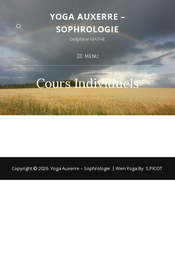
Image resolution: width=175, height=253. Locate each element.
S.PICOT (154, 142)
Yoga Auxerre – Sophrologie (80, 142)
